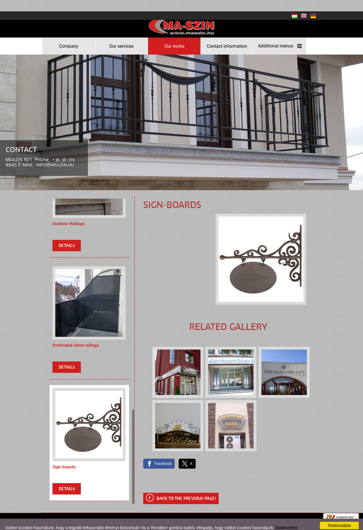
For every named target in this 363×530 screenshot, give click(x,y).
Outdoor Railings (68, 212)
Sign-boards (64, 455)
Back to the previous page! (186, 487)
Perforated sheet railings (75, 334)
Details (67, 234)
